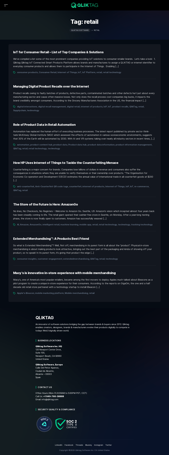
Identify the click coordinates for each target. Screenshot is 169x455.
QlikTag (133, 106)
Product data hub (77, 144)
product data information (101, 144)
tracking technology (142, 224)
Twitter (108, 445)
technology (33, 110)
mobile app (85, 224)
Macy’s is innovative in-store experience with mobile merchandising (64, 273)
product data (60, 144)
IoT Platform (88, 72)
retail (99, 72)
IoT (79, 72)
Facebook (69, 445)
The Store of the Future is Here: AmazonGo (45, 204)
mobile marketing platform (49, 293)
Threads (79, 445)
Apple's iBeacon (25, 293)
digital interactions (27, 106)
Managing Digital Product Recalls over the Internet (51, 86)
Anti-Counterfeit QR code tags (51, 186)
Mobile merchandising (76, 293)
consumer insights (27, 258)
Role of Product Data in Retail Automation (44, 124)
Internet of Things (67, 72)
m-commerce (141, 186)
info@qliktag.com (50, 399)
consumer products (27, 72)
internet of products (92, 106)
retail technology (112, 72)
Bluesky (88, 445)
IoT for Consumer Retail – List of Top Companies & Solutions (58, 52)
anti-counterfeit (25, 186)
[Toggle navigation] (6, 5)
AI (18, 224)
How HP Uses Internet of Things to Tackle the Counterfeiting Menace (65, 163)
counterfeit (75, 186)
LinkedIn (58, 445)
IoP (105, 106)
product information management (134, 144)
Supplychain (19, 110)
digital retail (73, 106)
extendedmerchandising (76, 258)
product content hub (41, 144)
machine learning (69, 224)
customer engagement (50, 258)
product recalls (120, 106)
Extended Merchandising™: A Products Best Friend (51, 238)
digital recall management (52, 106)
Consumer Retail (48, 72)
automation (23, 144)
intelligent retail (51, 224)
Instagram (98, 445)
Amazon (24, 224)
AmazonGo (35, 224)
